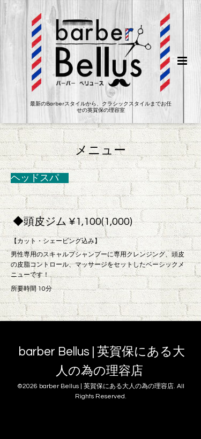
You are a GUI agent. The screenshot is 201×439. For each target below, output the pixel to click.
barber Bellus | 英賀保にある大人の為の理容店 (102, 361)
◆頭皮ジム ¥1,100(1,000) (72, 221)
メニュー (100, 150)
